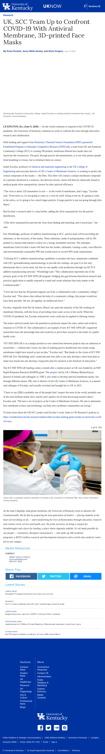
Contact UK (43, 673)
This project (51, 372)
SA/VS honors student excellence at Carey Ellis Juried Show (32, 634)
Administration (44, 676)
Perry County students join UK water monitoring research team (34, 604)
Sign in (54, 742)
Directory (76, 750)
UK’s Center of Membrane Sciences (58, 171)
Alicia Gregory (55, 51)
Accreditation (63, 750)
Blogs (22, 707)
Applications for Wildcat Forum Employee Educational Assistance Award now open (43, 624)
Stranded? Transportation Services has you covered (29, 594)
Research (8, 15)
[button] (94, 6)
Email (45, 742)
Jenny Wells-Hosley (32, 51)
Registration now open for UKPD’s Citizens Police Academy (32, 614)
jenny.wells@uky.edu (18, 559)
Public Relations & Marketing (43, 683)
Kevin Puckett (14, 51)
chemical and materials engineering (48, 166)
